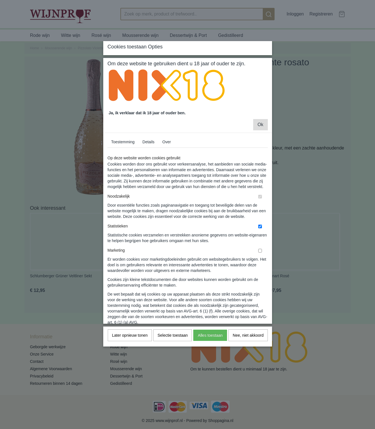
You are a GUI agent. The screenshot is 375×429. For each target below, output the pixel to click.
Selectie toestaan (173, 373)
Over (166, 179)
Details (148, 179)
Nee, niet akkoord (248, 373)
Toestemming (122, 179)
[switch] (260, 234)
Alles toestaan (210, 373)
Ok (260, 162)
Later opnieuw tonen (130, 373)
